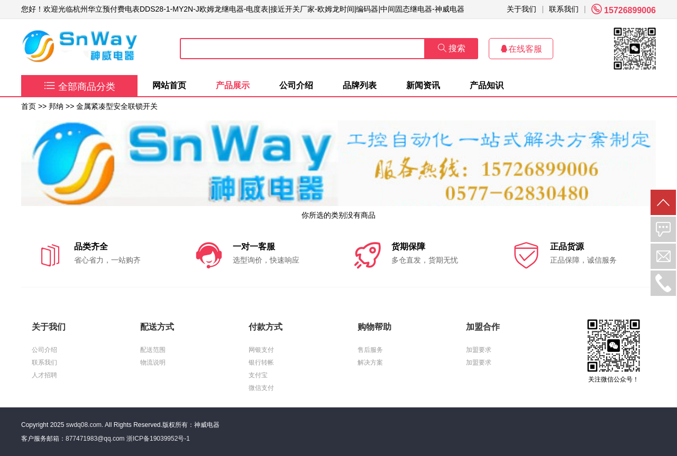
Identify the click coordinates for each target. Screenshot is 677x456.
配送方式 (157, 326)
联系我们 (564, 9)
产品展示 (233, 85)
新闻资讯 (423, 85)
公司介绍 (296, 85)
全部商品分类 (79, 86)
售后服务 (370, 349)
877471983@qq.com (95, 438)
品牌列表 (360, 85)
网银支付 (261, 349)
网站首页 (169, 85)
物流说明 (153, 362)
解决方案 (370, 362)
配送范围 (153, 349)
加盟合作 (483, 326)
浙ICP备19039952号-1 (158, 438)
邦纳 (56, 106)
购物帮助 (374, 326)
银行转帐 (261, 362)
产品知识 (487, 85)
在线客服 (521, 48)
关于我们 (521, 9)
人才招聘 (44, 375)
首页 (28, 106)
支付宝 (258, 375)
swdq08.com (84, 425)
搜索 (451, 48)
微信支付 (261, 388)
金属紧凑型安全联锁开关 (117, 106)
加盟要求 (478, 349)
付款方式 (265, 326)
